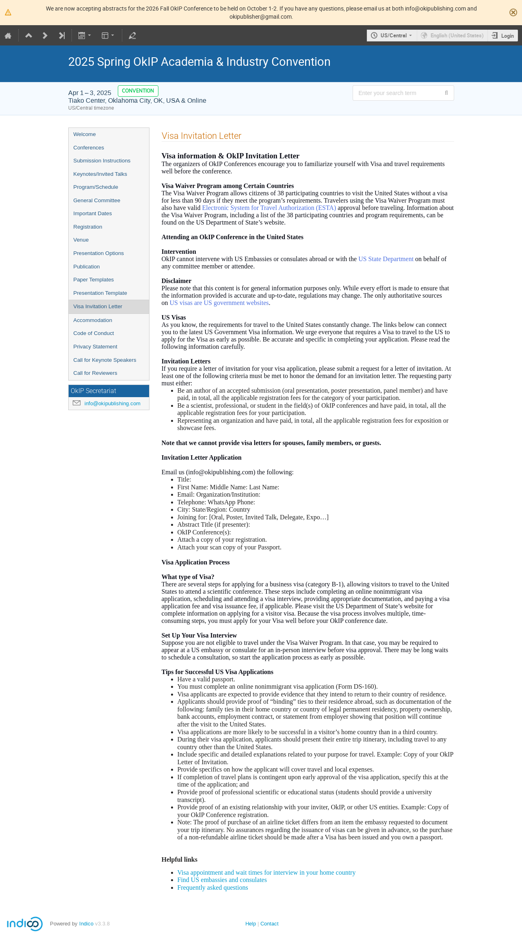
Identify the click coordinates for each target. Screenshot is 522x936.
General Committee (97, 200)
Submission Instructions (102, 161)
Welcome (85, 134)
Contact (269, 923)
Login (507, 35)
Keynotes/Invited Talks (100, 174)
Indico (86, 923)
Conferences (89, 148)
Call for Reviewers (95, 373)
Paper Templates (94, 280)
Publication (87, 267)
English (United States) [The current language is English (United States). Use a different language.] (457, 35)
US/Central (394, 35)
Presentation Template (100, 293)
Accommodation (93, 320)
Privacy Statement (95, 347)
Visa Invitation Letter (98, 306)
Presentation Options (99, 253)
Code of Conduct (94, 333)
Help (250, 923)
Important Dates (93, 213)
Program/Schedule (96, 187)
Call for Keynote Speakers (105, 360)
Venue (81, 240)
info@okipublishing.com (112, 403)
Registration (88, 227)
